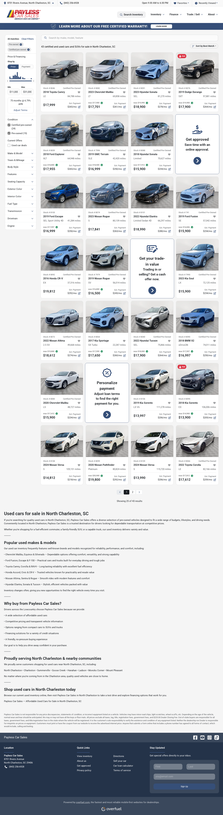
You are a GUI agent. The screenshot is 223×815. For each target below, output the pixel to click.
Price (13, 66)
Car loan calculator (123, 765)
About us (81, 761)
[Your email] (184, 776)
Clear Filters (28, 39)
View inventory (84, 756)
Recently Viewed (205, 3)
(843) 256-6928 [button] (69, 3)
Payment (26, 66)
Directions (118, 756)
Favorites (180, 3)
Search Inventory (131, 15)
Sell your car (119, 761)
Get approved (84, 765)
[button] (29, 3)
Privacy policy (84, 770)
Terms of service (122, 770)
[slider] (7, 81)
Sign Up (184, 786)
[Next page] (139, 492)
